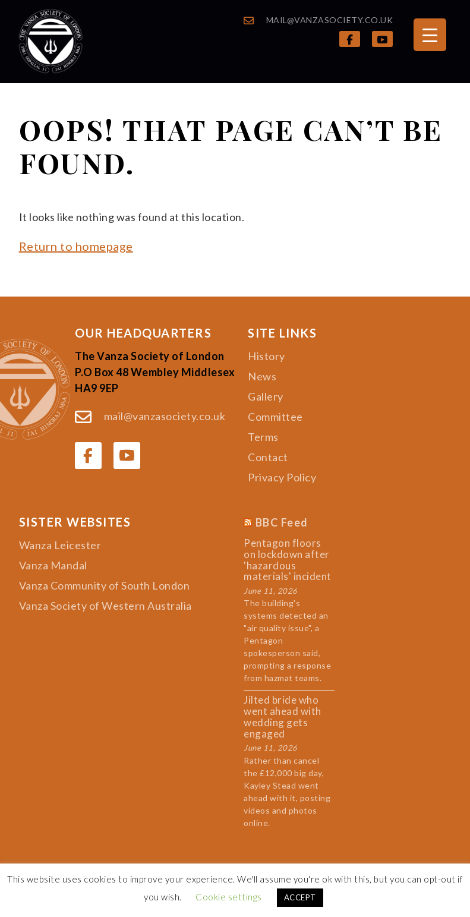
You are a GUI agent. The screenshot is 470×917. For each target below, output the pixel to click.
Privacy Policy (282, 477)
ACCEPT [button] (300, 897)
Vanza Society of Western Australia (105, 605)
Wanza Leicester (60, 545)
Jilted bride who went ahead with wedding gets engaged (282, 717)
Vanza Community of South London (104, 585)
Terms (263, 436)
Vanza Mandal (53, 565)
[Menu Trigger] (430, 34)
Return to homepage (76, 246)
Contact (268, 457)
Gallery (265, 396)
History (266, 356)
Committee (275, 416)
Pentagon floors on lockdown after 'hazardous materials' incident (288, 560)
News (262, 376)
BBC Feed (281, 523)
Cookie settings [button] (228, 896)
